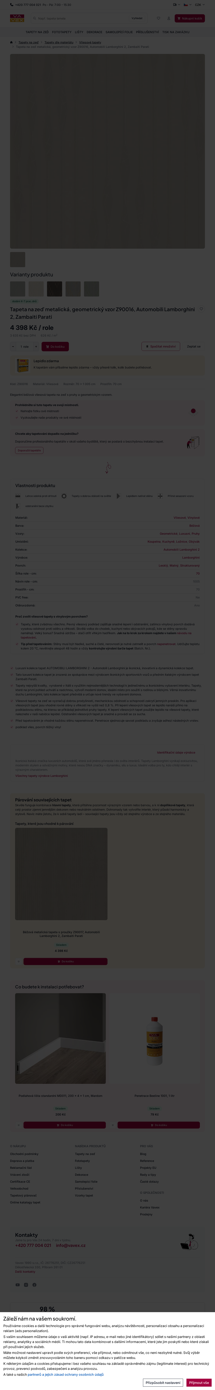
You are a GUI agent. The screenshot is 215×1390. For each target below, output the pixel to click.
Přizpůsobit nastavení (163, 1383)
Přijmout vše (199, 1383)
